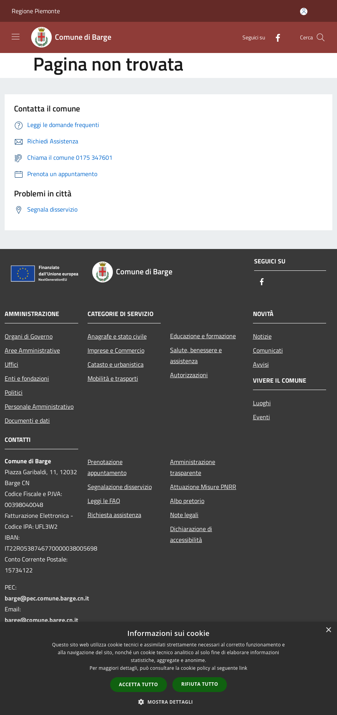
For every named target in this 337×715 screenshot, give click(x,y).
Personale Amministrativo (39, 406)
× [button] (328, 630)
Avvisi (261, 364)
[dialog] (168, 668)
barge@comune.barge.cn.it (41, 620)
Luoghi (262, 403)
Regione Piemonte (36, 11)
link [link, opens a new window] (243, 668)
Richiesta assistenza (114, 514)
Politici (14, 392)
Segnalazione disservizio (120, 486)
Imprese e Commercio (116, 350)
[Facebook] (275, 37)
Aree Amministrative (32, 350)
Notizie (262, 336)
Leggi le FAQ (104, 500)
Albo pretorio (187, 500)
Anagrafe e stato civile (117, 336)
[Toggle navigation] (15, 36)
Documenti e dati (27, 420)
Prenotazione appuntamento (107, 467)
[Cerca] (320, 37)
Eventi (261, 417)
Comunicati (268, 350)
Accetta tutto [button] (138, 684)
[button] (168, 702)
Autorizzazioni (189, 375)
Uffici (11, 364)
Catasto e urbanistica (116, 364)
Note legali (184, 514)
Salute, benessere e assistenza (196, 355)
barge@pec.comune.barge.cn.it (47, 598)
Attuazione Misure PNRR (203, 486)
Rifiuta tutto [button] (199, 684)
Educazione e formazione (203, 336)
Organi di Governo (29, 336)
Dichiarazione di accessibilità (191, 534)
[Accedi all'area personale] (303, 11)
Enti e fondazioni (27, 378)
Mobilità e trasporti (113, 378)
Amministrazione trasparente (192, 467)
